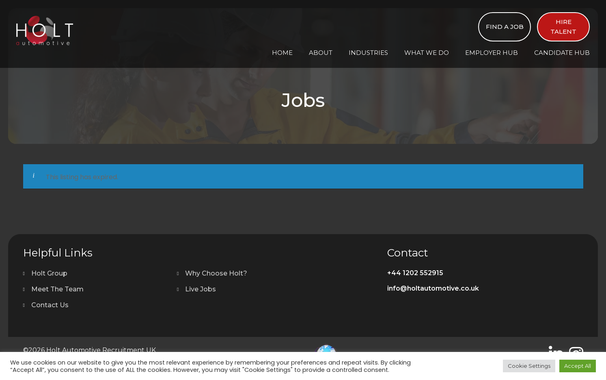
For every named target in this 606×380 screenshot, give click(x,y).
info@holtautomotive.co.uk (433, 288)
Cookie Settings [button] (529, 366)
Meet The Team (57, 289)
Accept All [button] (577, 366)
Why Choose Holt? (216, 273)
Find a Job (505, 26)
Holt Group (49, 273)
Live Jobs (200, 289)
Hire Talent (563, 26)
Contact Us (50, 305)
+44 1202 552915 (415, 273)
